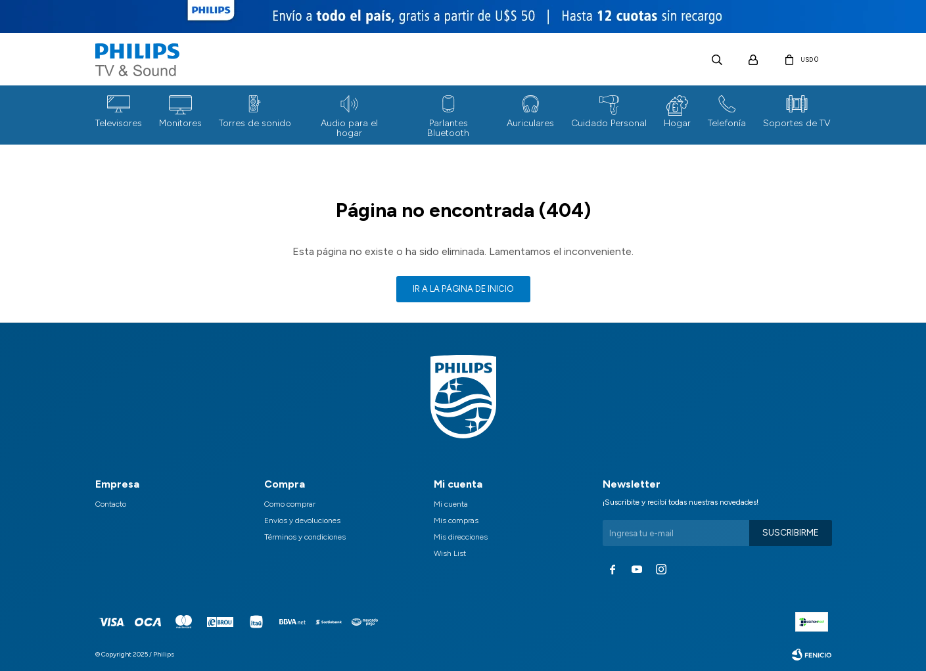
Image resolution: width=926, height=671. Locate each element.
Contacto (110, 504)
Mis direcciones (461, 537)
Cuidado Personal (609, 123)
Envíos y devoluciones (302, 520)
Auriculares (530, 123)
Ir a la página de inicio (463, 289)
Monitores (180, 123)
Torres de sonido (255, 123)
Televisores (118, 123)
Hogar (677, 123)
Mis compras (456, 520)
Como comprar (289, 504)
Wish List (450, 553)
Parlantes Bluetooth (448, 128)
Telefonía (727, 123)
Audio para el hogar (349, 128)
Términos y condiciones (305, 537)
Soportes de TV (797, 123)
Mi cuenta (451, 504)
